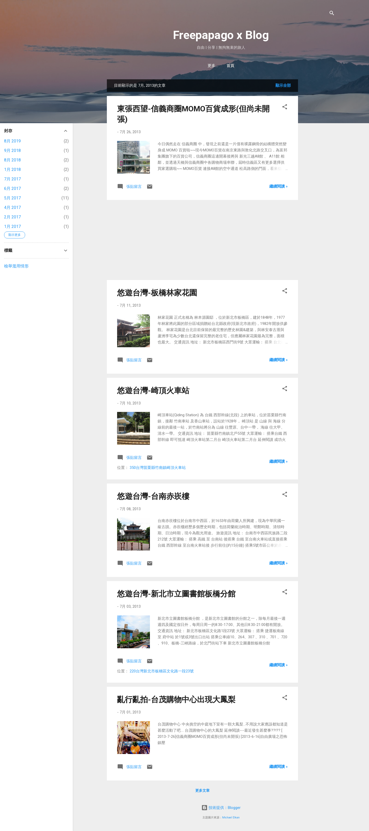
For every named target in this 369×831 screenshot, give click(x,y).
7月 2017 (12, 179)
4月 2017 (12, 207)
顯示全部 (283, 85)
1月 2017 (12, 226)
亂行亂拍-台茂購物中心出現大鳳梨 (176, 699)
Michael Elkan (231, 817)
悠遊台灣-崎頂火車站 (153, 390)
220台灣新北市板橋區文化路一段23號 (162, 671)
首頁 (221, 65)
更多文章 (202, 790)
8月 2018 (12, 160)
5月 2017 (12, 198)
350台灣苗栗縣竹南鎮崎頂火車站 (158, 467)
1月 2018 (12, 169)
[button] (285, 108)
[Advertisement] (318, 156)
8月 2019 (12, 141)
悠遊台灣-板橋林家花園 (157, 292)
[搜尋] (332, 14)
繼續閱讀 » (278, 186)
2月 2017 (12, 217)
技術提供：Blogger (221, 807)
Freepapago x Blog (221, 35)
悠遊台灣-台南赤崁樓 (153, 496)
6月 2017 (12, 188)
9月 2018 (12, 150)
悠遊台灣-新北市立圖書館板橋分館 (176, 593)
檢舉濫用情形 (16, 266)
